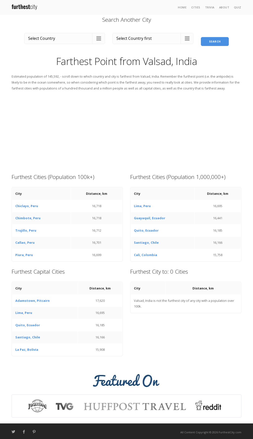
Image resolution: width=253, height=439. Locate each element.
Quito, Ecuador (146, 228)
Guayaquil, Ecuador (149, 216)
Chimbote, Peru (28, 216)
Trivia (209, 7)
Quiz (237, 7)
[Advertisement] (126, 129)
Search (215, 37)
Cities (195, 7)
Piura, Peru (24, 253)
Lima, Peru (142, 204)
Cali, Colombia (145, 253)
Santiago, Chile (146, 240)
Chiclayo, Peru (26, 204)
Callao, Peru (25, 240)
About (224, 7)
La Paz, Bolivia (26, 347)
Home (182, 7)
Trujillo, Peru (25, 228)
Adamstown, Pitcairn (32, 298)
